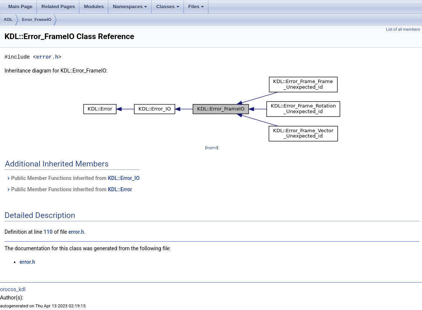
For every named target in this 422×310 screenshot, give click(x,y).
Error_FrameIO (37, 19)
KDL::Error (120, 189)
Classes (168, 9)
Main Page (20, 6)
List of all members (403, 29)
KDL (8, 19)
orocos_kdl (13, 289)
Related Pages (58, 6)
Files (196, 9)
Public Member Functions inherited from (73, 178)
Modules (94, 6)
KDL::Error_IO (124, 178)
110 (48, 232)
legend (211, 147)
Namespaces (131, 9)
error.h (47, 56)
